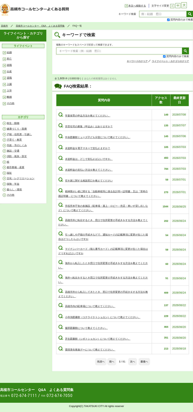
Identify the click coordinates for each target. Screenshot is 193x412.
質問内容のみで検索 (181, 19)
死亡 (9, 58)
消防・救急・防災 (17, 156)
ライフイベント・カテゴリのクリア (170, 61)
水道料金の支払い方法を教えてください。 (85, 169)
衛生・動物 (13, 123)
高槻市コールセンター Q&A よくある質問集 (35, 11)
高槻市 (4, 25)
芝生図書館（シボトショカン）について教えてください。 (94, 338)
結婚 (9, 52)
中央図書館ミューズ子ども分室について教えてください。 (94, 137)
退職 (9, 77)
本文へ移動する (137, 5)
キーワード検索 (127, 14)
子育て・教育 (14, 139)
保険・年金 (13, 183)
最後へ (144, 361)
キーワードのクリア (137, 61)
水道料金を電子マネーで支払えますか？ (84, 148)
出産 (9, 71)
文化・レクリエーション (20, 178)
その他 (10, 103)
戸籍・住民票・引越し (19, 134)
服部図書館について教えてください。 (83, 328)
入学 (9, 90)
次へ (132, 361)
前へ (111, 361)
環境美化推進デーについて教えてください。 (86, 349)
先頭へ (101, 361)
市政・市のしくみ (17, 145)
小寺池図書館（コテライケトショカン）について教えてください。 (99, 317)
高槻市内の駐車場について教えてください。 (86, 306)
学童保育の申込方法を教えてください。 (84, 115)
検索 (190, 14)
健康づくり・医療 (17, 128)
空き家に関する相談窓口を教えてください (85, 180)
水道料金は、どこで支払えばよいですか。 (85, 159)
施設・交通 (13, 150)
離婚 (9, 96)
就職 (9, 65)
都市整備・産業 (15, 167)
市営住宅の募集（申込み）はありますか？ (85, 126)
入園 (9, 84)
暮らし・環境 (14, 189)
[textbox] (163, 14)
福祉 (9, 172)
